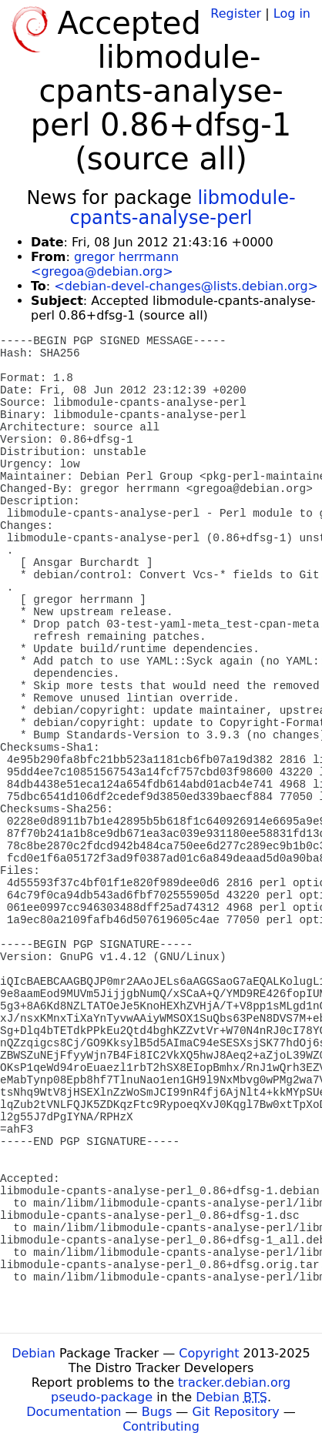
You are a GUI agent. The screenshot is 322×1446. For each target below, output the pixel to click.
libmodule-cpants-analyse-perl (183, 208)
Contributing (161, 1426)
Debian (33, 1353)
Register (235, 13)
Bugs (157, 1411)
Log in (291, 13)
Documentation (73, 1411)
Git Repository (235, 1411)
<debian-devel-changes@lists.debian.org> (186, 286)
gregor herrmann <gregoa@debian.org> (105, 264)
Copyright (209, 1353)
